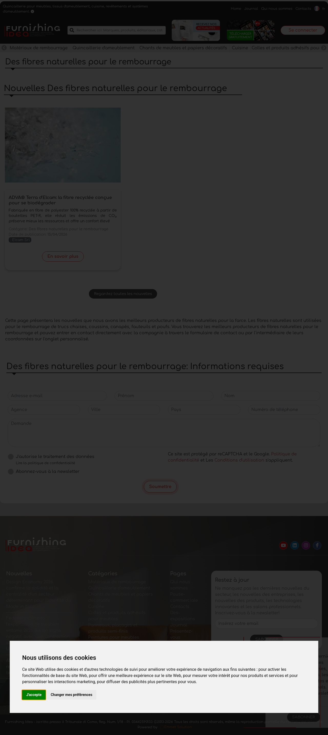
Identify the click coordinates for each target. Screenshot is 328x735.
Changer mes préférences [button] (71, 695)
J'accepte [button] (34, 695)
